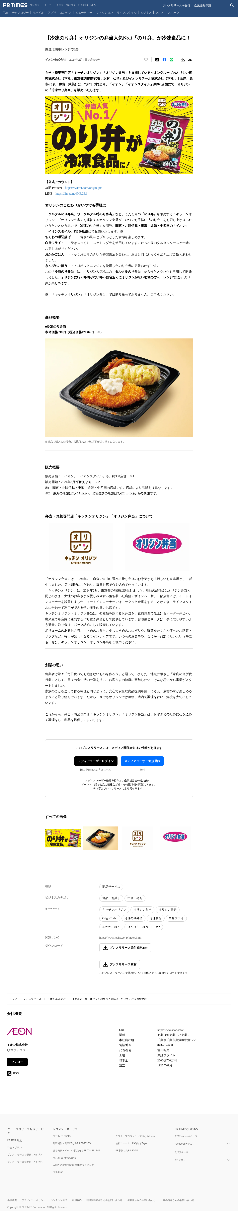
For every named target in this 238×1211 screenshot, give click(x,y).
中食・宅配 (134, 898)
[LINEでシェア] (171, 59)
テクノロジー (20, 12)
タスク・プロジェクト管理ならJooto (135, 1136)
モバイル (38, 12)
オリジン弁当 (142, 909)
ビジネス (146, 12)
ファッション (104, 12)
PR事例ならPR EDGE (127, 1150)
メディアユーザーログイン (96, 761)
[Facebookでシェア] (164, 59)
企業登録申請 (202, 5)
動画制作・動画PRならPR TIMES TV (72, 1143)
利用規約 (77, 1200)
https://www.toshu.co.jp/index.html (120, 937)
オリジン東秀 (168, 909)
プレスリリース (32, 998)
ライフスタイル (126, 12)
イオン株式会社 (56, 998)
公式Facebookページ (186, 1136)
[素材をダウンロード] (183, 59)
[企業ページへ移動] (19, 1033)
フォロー (17, 1062)
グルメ (160, 12)
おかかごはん (111, 926)
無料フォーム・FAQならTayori (132, 1143)
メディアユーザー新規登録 (142, 761)
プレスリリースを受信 (176, 5)
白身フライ (176, 918)
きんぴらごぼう (137, 926)
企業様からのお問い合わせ (141, 1200)
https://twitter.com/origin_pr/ (83, 187)
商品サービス (111, 886)
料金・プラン (14, 1147)
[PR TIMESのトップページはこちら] (49, 5)
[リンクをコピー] (190, 59)
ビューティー (83, 12)
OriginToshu (110, 918)
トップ (13, 998)
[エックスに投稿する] (157, 59)
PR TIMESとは (15, 1140)
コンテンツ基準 (58, 1200)
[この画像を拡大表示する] (63, 838)
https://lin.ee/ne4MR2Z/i (71, 193)
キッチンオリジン (114, 909)
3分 (158, 926)
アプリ (52, 12)
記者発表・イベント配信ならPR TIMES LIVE (76, 1150)
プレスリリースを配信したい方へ (25, 1162)
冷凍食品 (156, 918)
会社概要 (12, 1200)
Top (5, 12)
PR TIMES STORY (62, 1136)
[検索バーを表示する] (232, 5)
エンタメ (65, 12)
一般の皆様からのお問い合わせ (177, 1200)
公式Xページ (181, 1152)
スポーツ (173, 12)
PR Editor (58, 1172)
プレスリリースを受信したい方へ (25, 1154)
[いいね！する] (146, 59)
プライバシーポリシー (34, 1200)
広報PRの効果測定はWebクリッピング (73, 1165)
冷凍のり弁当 (133, 918)
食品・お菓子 (111, 898)
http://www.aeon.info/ (170, 1030)
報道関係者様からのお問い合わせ (104, 1200)
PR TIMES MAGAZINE (64, 1157)
